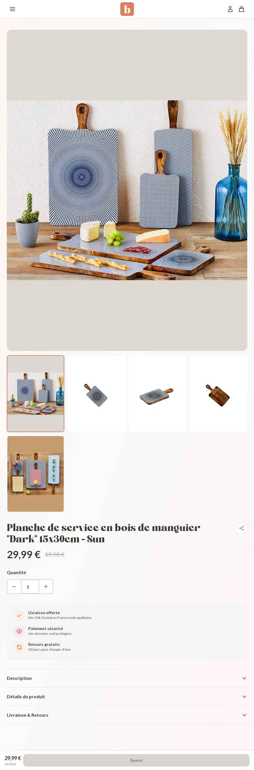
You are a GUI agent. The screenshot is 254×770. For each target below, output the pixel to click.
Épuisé (136, 760)
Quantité (16, 572)
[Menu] (12, 9)
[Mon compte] (230, 9)
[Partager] (241, 528)
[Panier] (241, 9)
